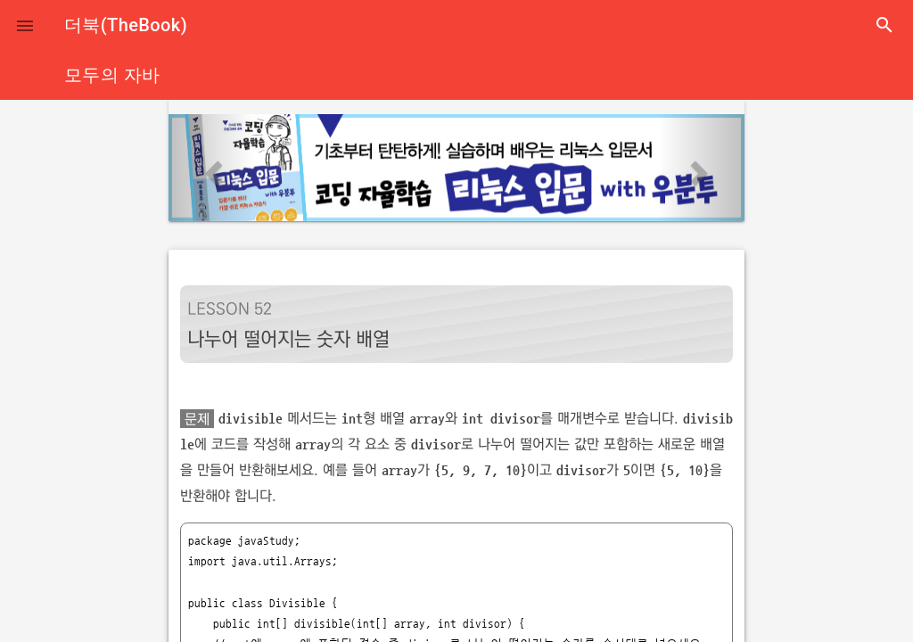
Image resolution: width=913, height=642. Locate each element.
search (884, 25)
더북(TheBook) (125, 25)
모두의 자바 (112, 75)
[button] (25, 25)
